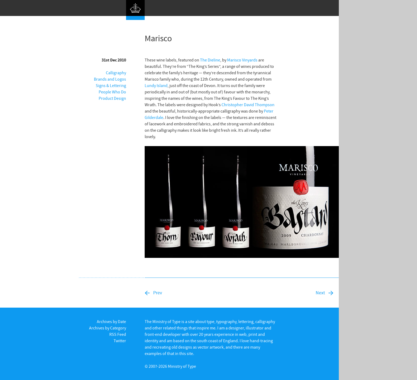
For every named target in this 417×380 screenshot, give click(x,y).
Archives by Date (111, 321)
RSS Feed (117, 334)
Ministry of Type (182, 366)
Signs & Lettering (111, 85)
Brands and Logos (110, 79)
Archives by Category (107, 328)
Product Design (112, 98)
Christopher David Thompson (248, 104)
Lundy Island (156, 85)
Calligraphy (116, 72)
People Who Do (112, 91)
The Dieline (210, 60)
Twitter (120, 340)
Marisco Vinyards (242, 60)
